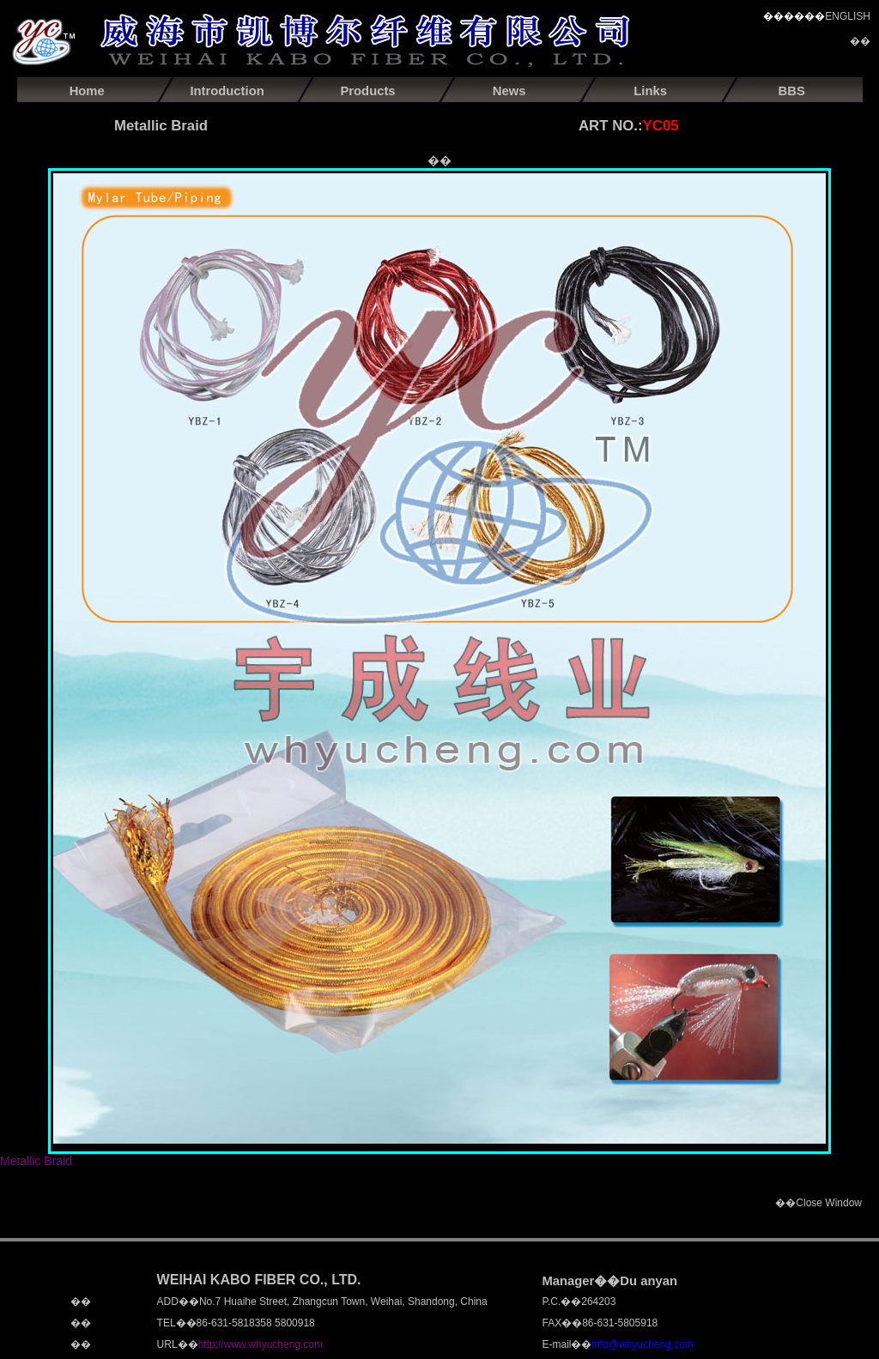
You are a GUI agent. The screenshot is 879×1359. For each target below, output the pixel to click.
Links (650, 91)
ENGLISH (847, 16)
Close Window (829, 1203)
